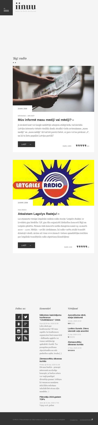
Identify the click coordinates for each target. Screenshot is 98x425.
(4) (73, 120)
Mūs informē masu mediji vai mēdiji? (45, 120)
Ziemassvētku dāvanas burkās (51, 360)
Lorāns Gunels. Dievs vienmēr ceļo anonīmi (78, 329)
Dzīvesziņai (22, 116)
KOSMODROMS (85, 420)
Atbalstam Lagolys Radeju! (37, 214)
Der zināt (31, 116)
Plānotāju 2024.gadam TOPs (50, 398)
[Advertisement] (53, 36)
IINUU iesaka (22, 210)
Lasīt (26, 144)
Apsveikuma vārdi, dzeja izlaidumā (77, 316)
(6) (58, 214)
